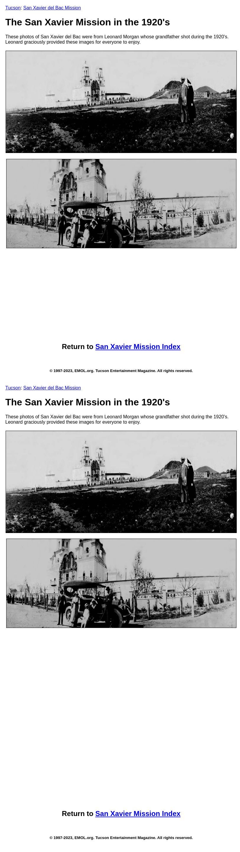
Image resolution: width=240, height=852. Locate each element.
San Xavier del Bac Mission (52, 7)
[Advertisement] (121, 295)
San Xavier (114, 347)
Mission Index (157, 347)
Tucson (13, 7)
